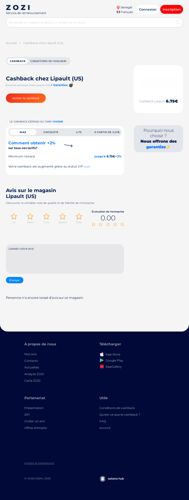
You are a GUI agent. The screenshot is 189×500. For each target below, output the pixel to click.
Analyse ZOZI (34, 374)
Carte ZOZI (32, 380)
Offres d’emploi (35, 428)
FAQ (102, 421)
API (27, 414)
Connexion (148, 9)
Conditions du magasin (48, 61)
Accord (104, 428)
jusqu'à (100, 156)
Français (125, 12)
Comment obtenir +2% (31, 145)
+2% (118, 156)
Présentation (34, 408)
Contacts (31, 361)
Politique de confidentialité (39, 463)
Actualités (31, 367)
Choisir (58, 121)
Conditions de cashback (117, 408)
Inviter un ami (34, 421)
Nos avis (30, 354)
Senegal (124, 7)
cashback (17, 61)
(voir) (87, 166)
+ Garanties (59, 85)
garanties (156, 147)
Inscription (172, 9)
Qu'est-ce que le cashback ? (119, 414)
